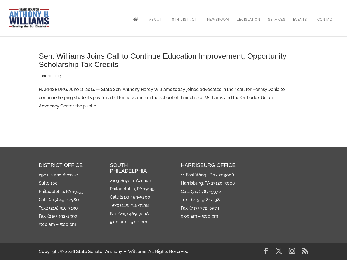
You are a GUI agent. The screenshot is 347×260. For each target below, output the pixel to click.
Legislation (248, 19)
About (155, 19)
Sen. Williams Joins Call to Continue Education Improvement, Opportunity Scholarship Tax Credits (163, 60)
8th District (184, 19)
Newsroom (218, 19)
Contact (325, 19)
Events (300, 19)
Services (276, 19)
